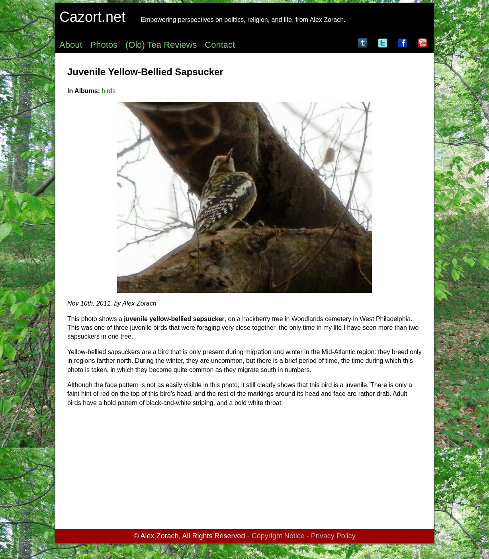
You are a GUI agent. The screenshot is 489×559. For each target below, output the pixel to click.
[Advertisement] (244, 469)
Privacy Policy (333, 536)
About (70, 45)
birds (109, 91)
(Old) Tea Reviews (161, 45)
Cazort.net (92, 17)
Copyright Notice (278, 536)
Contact (220, 45)
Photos (104, 45)
